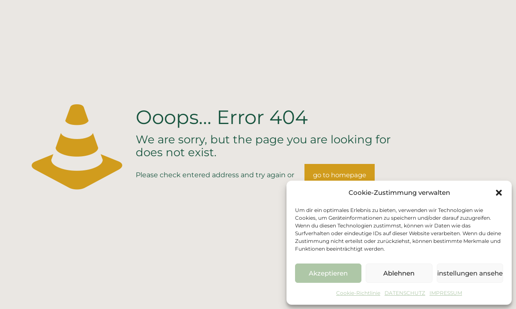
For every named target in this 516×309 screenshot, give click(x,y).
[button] (499, 192)
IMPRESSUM (446, 293)
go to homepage (339, 175)
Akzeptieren (328, 273)
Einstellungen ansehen (470, 273)
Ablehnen (399, 273)
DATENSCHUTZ (405, 293)
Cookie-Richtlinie (358, 293)
